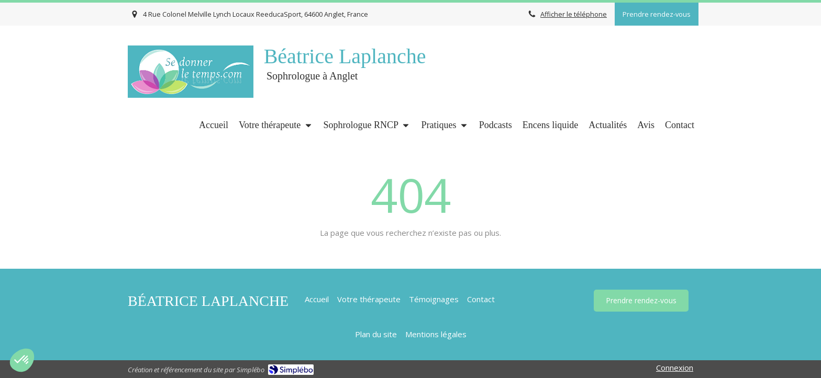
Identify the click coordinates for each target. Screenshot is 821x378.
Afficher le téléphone (573, 14)
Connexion (674, 367)
